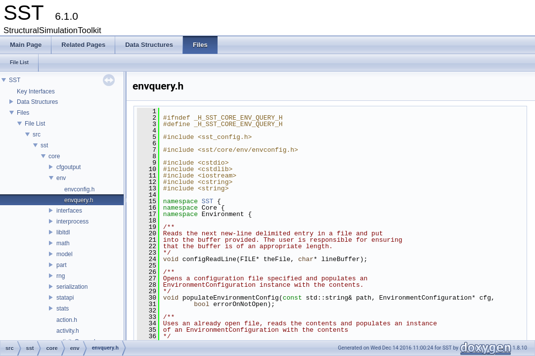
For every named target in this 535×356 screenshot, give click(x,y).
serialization (72, 286)
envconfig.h (79, 189)
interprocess (72, 221)
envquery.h (78, 200)
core (54, 156)
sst (44, 145)
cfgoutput (68, 167)
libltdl (63, 232)
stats (62, 308)
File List (35, 123)
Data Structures (37, 101)
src (37, 134)
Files (23, 112)
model (64, 254)
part (61, 265)
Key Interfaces (36, 91)
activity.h (67, 330)
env (61, 178)
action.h (66, 319)
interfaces (69, 210)
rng (60, 275)
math (63, 243)
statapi (65, 297)
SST (14, 80)
